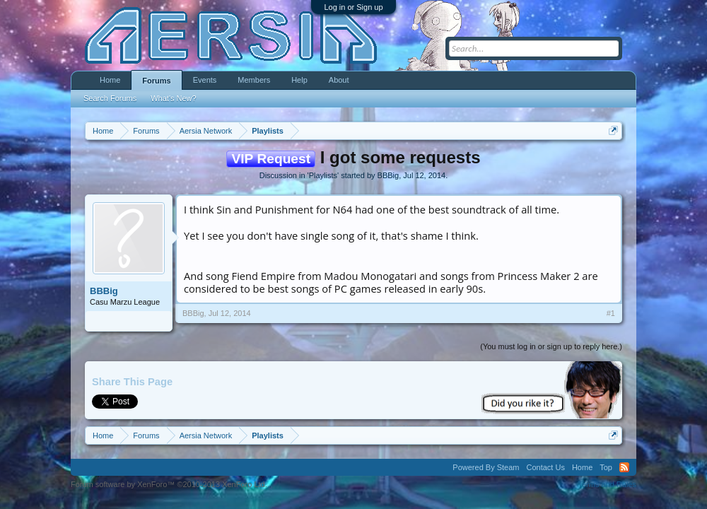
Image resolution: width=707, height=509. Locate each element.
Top (606, 467)
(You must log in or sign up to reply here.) (551, 346)
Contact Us (545, 467)
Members (254, 80)
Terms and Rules (607, 484)
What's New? (173, 98)
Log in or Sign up (353, 7)
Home (110, 80)
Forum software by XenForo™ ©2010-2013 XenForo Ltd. (169, 484)
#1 (611, 313)
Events (205, 80)
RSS (624, 467)
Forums (156, 80)
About (339, 80)
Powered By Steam (485, 467)
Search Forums (109, 98)
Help (299, 80)
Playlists (323, 175)
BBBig (388, 175)
